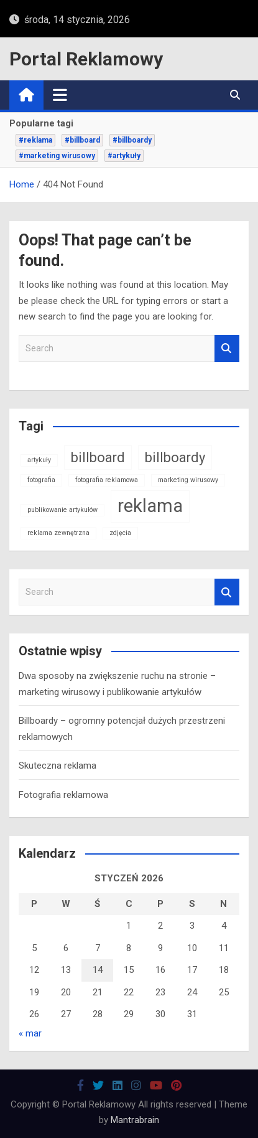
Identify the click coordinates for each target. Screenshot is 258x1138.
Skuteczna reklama (57, 765)
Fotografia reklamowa (63, 794)
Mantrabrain (135, 1120)
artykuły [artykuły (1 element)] (39, 460)
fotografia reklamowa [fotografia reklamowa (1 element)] (106, 480)
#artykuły (124, 155)
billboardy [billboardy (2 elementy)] (175, 457)
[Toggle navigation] (60, 94)
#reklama (35, 140)
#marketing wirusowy (57, 155)
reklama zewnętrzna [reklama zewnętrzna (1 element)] (58, 533)
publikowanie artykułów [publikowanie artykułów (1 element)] (62, 510)
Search (226, 348)
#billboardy (132, 140)
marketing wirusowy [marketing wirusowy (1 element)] (188, 480)
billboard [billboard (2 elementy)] (98, 457)
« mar (30, 1033)
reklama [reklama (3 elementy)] (150, 505)
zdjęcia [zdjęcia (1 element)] (120, 533)
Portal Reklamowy (86, 59)
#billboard (82, 140)
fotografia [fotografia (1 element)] (41, 480)
